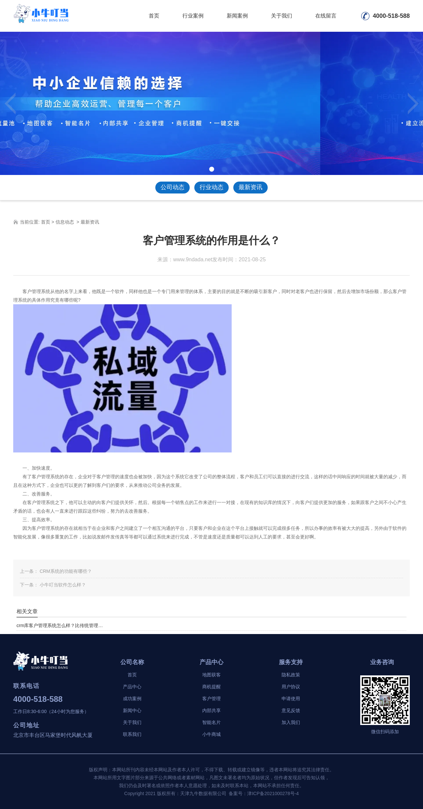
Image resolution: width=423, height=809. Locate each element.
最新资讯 (250, 187)
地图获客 (211, 674)
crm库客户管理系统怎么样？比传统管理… (60, 625)
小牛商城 (211, 734)
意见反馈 (291, 710)
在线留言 (325, 16)
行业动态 (211, 187)
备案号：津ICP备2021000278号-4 (264, 793)
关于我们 (281, 16)
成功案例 (132, 698)
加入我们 (291, 722)
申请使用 (291, 698)
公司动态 (172, 187)
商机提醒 (211, 686)
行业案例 (193, 16)
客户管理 (211, 698)
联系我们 (132, 734)
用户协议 (291, 686)
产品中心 (132, 686)
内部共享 (211, 710)
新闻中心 (132, 710)
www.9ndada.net (192, 259)
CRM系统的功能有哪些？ (65, 571)
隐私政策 (291, 674)
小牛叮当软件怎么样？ (62, 584)
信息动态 (65, 222)
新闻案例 (237, 16)
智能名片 (211, 722)
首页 (154, 16)
